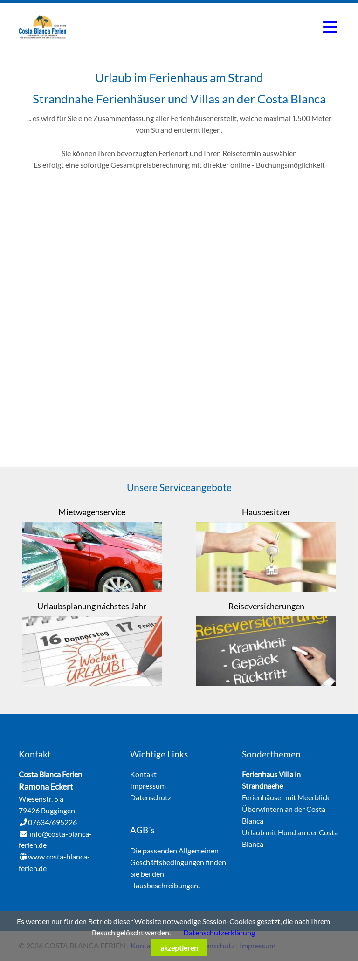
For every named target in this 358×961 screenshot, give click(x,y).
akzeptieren (179, 947)
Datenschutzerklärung (219, 932)
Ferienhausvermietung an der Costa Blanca (43, 27)
